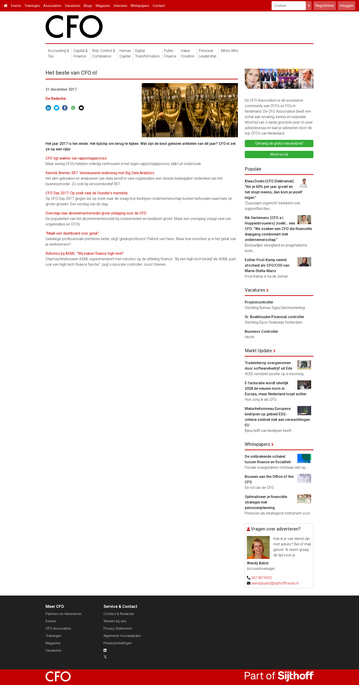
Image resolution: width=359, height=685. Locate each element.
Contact (159, 6)
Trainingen (32, 6)
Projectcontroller (259, 302)
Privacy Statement (117, 628)
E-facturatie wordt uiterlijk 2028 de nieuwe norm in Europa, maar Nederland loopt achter (276, 388)
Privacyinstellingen (117, 643)
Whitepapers (140, 6)
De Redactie (56, 98)
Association (52, 6)
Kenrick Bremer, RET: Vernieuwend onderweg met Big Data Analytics (100, 173)
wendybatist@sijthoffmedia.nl (275, 583)
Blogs (88, 6)
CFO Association (58, 628)
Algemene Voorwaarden (122, 636)
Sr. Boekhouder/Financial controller (274, 317)
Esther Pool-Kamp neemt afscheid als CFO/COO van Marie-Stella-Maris (267, 265)
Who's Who (229, 51)
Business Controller (261, 331)
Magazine (103, 6)
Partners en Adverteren (64, 614)
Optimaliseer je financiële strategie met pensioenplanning (266, 502)
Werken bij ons (114, 621)
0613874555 (261, 578)
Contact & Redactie (118, 614)
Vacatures (72, 6)
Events (16, 6)
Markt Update (258, 350)
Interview (120, 6)
